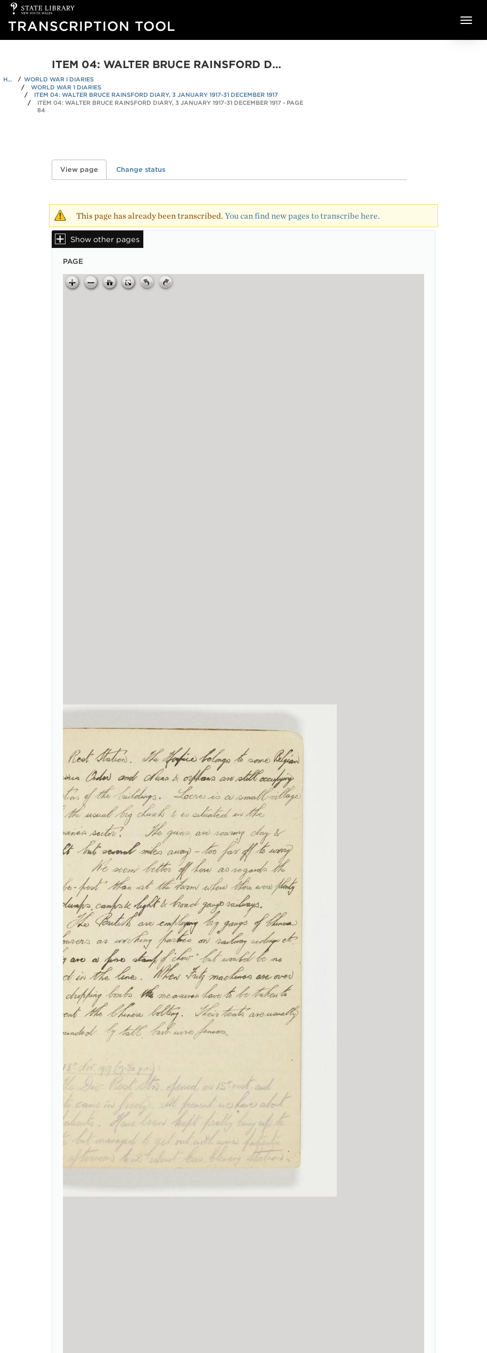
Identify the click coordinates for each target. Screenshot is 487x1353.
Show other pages (105, 239)
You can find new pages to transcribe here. (302, 216)
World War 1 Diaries (66, 87)
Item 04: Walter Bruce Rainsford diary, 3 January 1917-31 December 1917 (156, 94)
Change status (140, 169)
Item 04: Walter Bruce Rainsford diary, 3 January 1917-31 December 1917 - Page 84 (170, 106)
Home (9, 79)
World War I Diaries (59, 79)
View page (83, 169)
